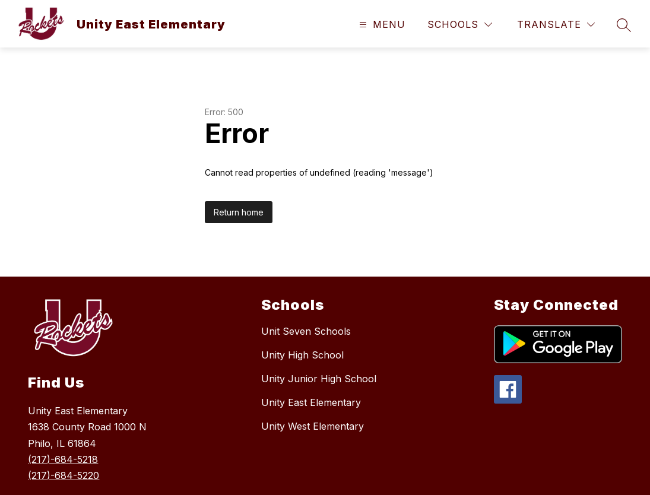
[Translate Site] (556, 24)
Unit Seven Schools (306, 331)
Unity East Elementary (311, 402)
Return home (239, 212)
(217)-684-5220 (63, 475)
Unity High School (302, 355)
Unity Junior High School (318, 379)
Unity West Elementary (312, 426)
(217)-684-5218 (63, 459)
